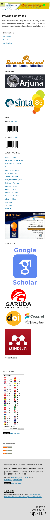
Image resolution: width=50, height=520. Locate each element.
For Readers (7, 37)
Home (4, 9)
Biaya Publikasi (10, 199)
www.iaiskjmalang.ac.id (19, 478)
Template (8, 205)
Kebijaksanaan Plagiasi (13, 180)
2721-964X (14, 122)
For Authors (7, 40)
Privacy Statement (11, 193)
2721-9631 (14, 137)
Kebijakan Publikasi (12, 183)
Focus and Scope (11, 173)
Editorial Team (10, 157)
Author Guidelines (11, 176)
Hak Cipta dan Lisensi (13, 164)
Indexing (8, 202)
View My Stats (15, 433)
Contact (8, 209)
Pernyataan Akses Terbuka (14, 160)
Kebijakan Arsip (11, 186)
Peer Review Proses (12, 170)
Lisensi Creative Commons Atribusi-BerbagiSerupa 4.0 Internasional (23, 496)
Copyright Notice (11, 189)
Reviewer (8, 167)
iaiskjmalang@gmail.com (13, 480)
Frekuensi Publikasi (12, 196)
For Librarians (7, 43)
